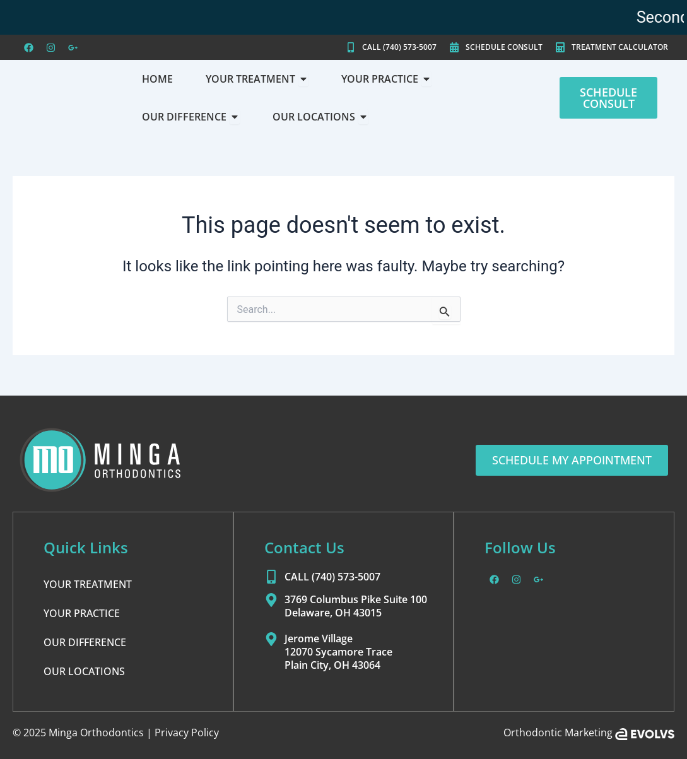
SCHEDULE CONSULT (504, 47)
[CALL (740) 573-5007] (351, 47)
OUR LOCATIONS (84, 672)
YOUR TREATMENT (88, 585)
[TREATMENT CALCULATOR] (560, 47)
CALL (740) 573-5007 (399, 47)
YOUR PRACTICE (82, 614)
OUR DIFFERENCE (85, 643)
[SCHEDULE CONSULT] (454, 47)
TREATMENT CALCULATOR (620, 47)
